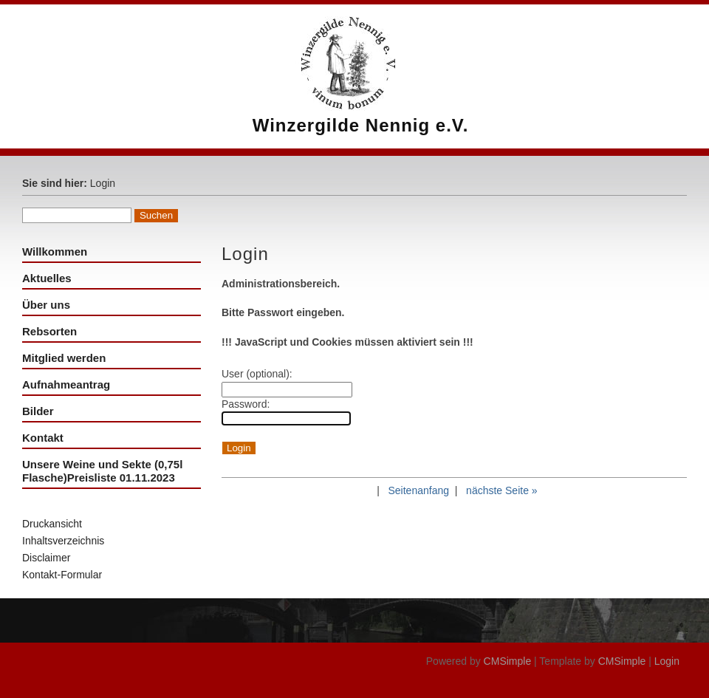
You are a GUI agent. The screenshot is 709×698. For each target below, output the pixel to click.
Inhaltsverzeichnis (63, 541)
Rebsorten (49, 331)
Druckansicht (52, 524)
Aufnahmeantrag (66, 384)
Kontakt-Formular (62, 575)
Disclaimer (46, 558)
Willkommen (54, 251)
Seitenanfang (418, 490)
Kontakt (43, 437)
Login (666, 661)
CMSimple (508, 661)
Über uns (46, 304)
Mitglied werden (64, 358)
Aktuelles (47, 278)
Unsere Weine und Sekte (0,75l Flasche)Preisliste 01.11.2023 (102, 471)
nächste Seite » (502, 490)
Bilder (38, 411)
